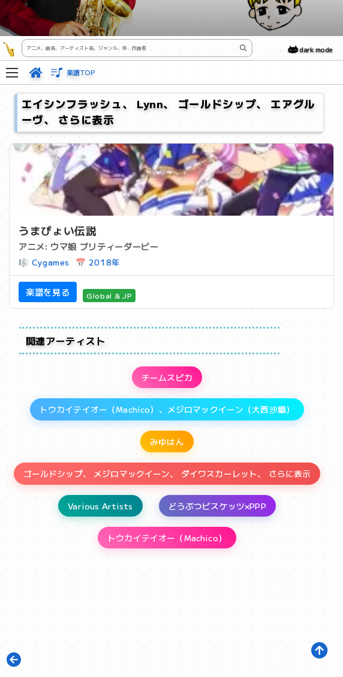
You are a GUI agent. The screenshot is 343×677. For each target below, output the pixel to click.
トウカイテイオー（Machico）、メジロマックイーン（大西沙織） (167, 409)
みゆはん (167, 442)
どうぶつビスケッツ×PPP (217, 506)
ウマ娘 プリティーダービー (104, 246)
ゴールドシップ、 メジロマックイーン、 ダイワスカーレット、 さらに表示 (167, 473)
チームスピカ (167, 377)
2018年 (105, 262)
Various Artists (100, 506)
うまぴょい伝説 (58, 230)
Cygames (51, 262)
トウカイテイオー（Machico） (167, 538)
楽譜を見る (48, 291)
